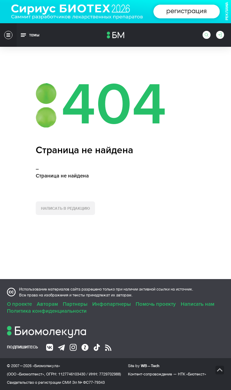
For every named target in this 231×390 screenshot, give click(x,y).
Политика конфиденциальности (47, 311)
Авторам (47, 304)
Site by (144, 365)
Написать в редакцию (65, 208)
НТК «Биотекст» (192, 374)
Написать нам (197, 304)
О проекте (19, 304)
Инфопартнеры (111, 304)
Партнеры (75, 304)
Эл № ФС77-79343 (88, 382)
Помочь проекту (156, 304)
